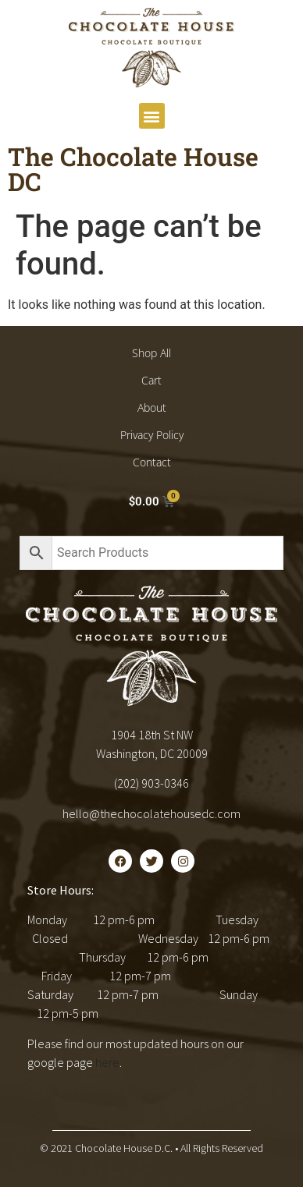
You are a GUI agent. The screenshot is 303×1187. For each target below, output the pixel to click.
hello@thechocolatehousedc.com (151, 813)
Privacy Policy (152, 434)
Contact (152, 462)
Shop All (151, 352)
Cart (151, 380)
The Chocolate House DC (133, 169)
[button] (152, 116)
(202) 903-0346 (151, 783)
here (107, 1062)
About (151, 407)
